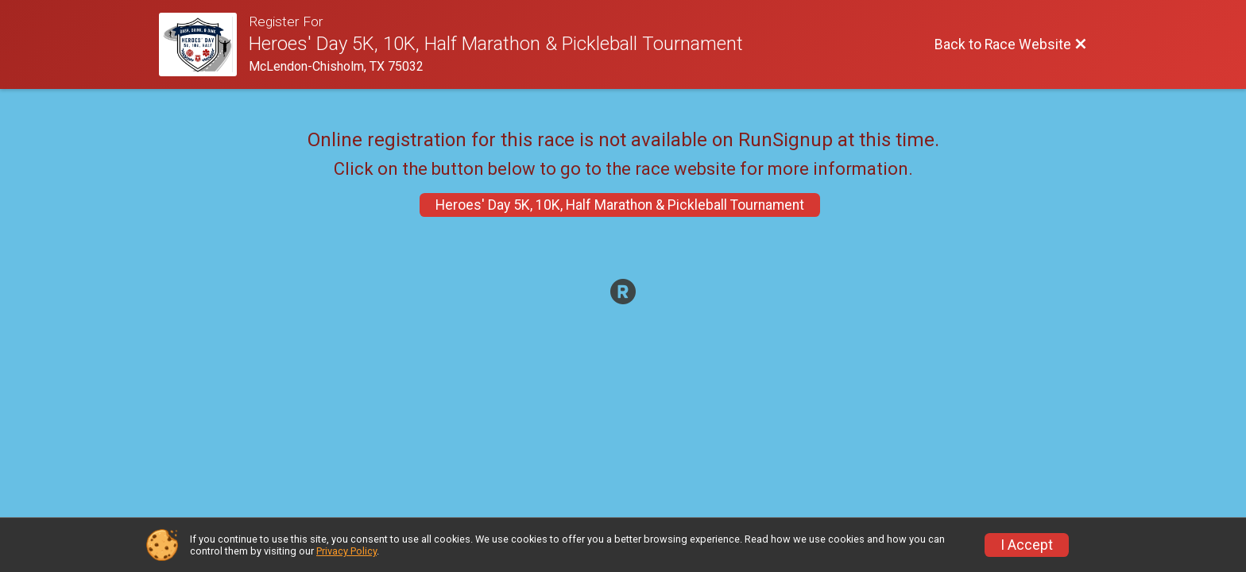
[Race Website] (204, 44)
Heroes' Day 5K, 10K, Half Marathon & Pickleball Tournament (619, 205)
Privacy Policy (346, 551)
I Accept (1026, 545)
